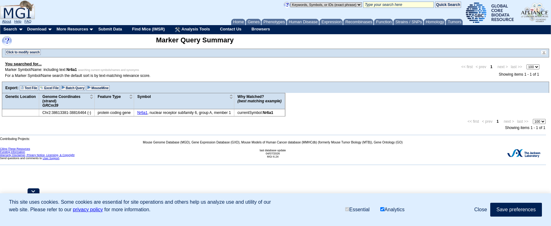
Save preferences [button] (516, 209)
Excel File (49, 88)
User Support (51, 158)
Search (10, 29)
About (6, 21)
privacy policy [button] (88, 209)
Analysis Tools (192, 29)
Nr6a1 (142, 112)
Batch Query (73, 88)
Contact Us (231, 29)
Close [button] (480, 209)
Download (36, 29)
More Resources (72, 29)
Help (17, 21)
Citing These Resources (15, 148)
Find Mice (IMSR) (148, 29)
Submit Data (110, 29)
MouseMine (97, 88)
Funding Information (12, 151)
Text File (29, 88)
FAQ (27, 21)
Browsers (261, 29)
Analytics (392, 209)
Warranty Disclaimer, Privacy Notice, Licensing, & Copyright (37, 155)
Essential (357, 209)
